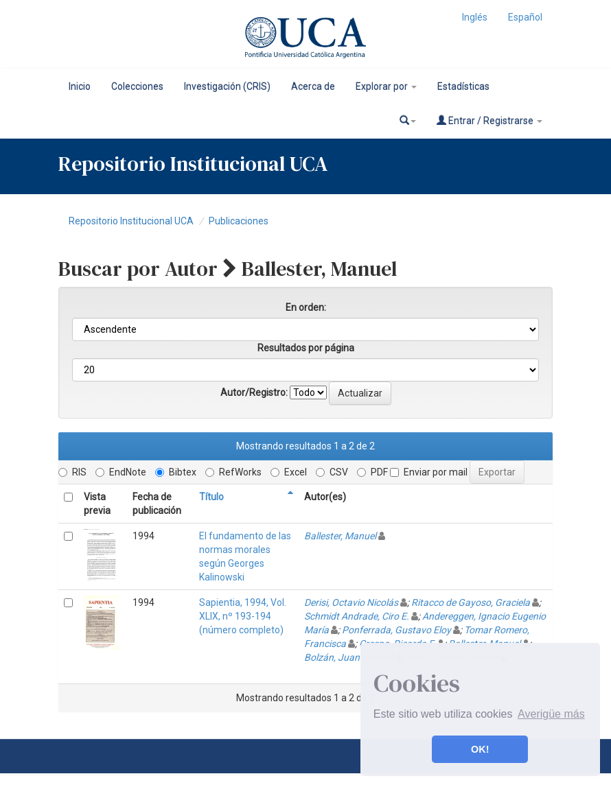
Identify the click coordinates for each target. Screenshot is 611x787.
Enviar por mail (429, 472)
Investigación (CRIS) (227, 86)
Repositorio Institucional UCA (131, 220)
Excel (288, 472)
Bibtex (175, 472)
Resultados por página (305, 347)
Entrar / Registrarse (489, 120)
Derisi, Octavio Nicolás (351, 602)
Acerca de (313, 86)
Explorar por (386, 86)
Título (211, 496)
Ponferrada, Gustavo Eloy (396, 629)
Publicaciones (238, 220)
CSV (332, 472)
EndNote (120, 472)
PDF (372, 472)
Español (525, 17)
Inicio (80, 86)
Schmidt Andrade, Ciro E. (356, 616)
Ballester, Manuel (340, 535)
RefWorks (233, 472)
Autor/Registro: (254, 392)
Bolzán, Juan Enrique (349, 657)
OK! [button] (480, 749)
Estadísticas (463, 86)
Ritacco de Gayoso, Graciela (470, 602)
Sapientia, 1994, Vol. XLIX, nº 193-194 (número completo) (242, 616)
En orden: (306, 307)
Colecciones (137, 86)
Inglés (474, 17)
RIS (72, 472)
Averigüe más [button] (551, 714)
